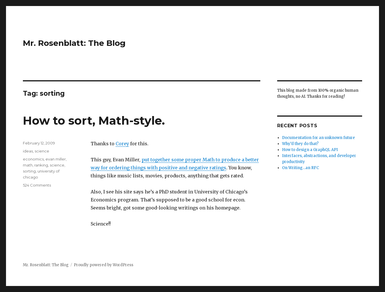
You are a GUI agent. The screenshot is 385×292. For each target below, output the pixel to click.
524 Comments (37, 185)
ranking (41, 165)
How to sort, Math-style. (94, 120)
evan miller (55, 159)
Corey (122, 143)
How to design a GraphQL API (310, 149)
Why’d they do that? (300, 143)
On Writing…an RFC (300, 167)
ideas (28, 151)
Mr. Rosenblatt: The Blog (74, 43)
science (42, 151)
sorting (29, 171)
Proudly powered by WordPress (103, 264)
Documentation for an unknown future (318, 137)
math (28, 165)
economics (33, 159)
